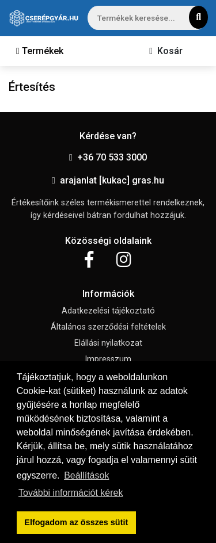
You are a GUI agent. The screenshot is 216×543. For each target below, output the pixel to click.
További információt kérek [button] (70, 493)
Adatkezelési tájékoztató (108, 311)
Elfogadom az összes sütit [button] (76, 522)
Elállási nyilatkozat (108, 343)
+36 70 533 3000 (108, 157)
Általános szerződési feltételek (108, 327)
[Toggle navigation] (40, 51)
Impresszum (108, 359)
